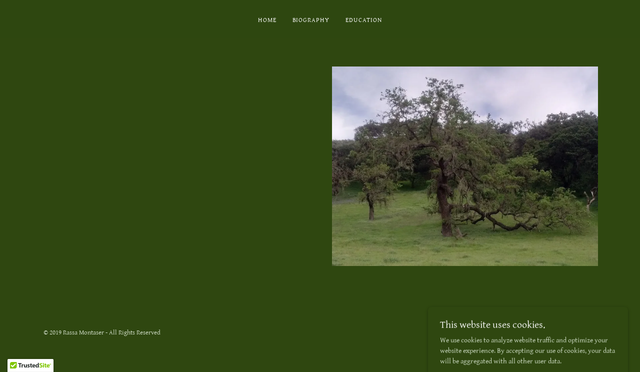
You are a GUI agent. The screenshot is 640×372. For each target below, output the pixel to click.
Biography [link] (311, 20)
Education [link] (364, 20)
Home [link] (267, 20)
